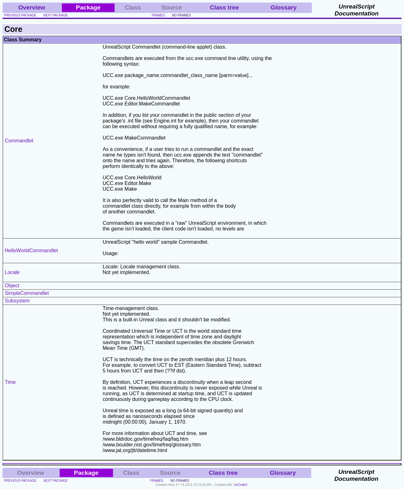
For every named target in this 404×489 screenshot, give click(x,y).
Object (12, 285)
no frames (181, 15)
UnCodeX (240, 484)
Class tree (224, 7)
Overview (31, 7)
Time (10, 382)
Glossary (284, 7)
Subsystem (17, 300)
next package (56, 15)
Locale (12, 272)
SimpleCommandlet (27, 293)
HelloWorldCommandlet (31, 250)
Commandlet (19, 140)
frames (158, 15)
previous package (20, 15)
